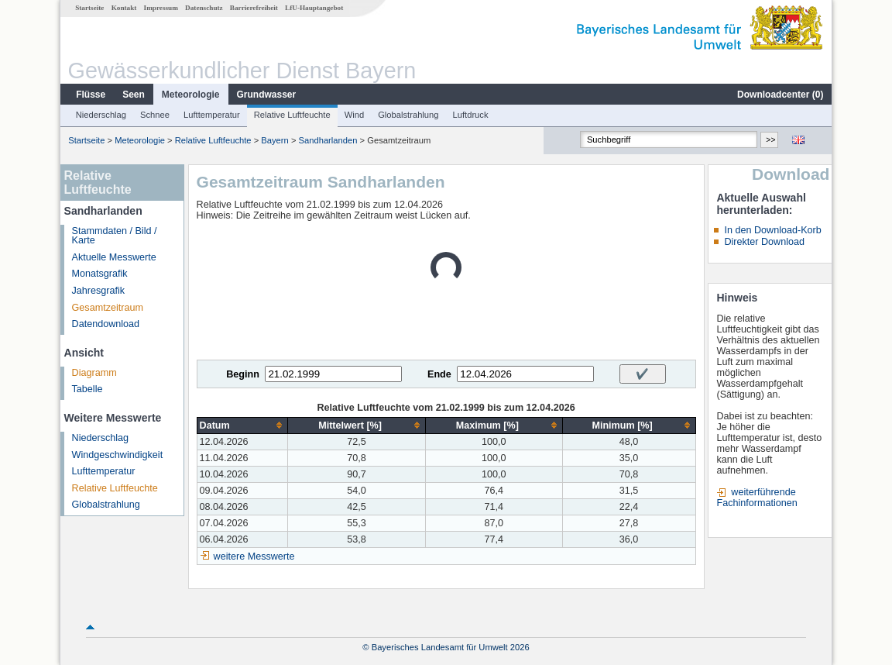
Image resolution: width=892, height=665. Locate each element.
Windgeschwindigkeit (117, 455)
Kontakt (124, 8)
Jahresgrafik (98, 290)
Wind (355, 114)
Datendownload (106, 324)
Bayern (274, 140)
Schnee (155, 114)
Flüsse (90, 94)
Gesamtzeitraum (107, 307)
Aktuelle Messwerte (114, 257)
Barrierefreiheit (254, 8)
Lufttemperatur (212, 114)
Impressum (161, 8)
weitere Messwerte (254, 556)
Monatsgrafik (100, 273)
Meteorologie (191, 94)
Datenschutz (204, 8)
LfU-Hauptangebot (314, 8)
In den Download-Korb (772, 230)
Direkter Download (764, 241)
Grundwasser (267, 94)
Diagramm (94, 372)
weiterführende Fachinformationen (756, 497)
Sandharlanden (328, 140)
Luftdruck (471, 114)
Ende (439, 374)
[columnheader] (242, 425)
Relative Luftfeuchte (292, 114)
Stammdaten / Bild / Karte (114, 236)
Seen (133, 94)
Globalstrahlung (408, 114)
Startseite (89, 8)
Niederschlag (101, 114)
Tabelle (87, 389)
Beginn (242, 374)
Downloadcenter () (780, 94)
